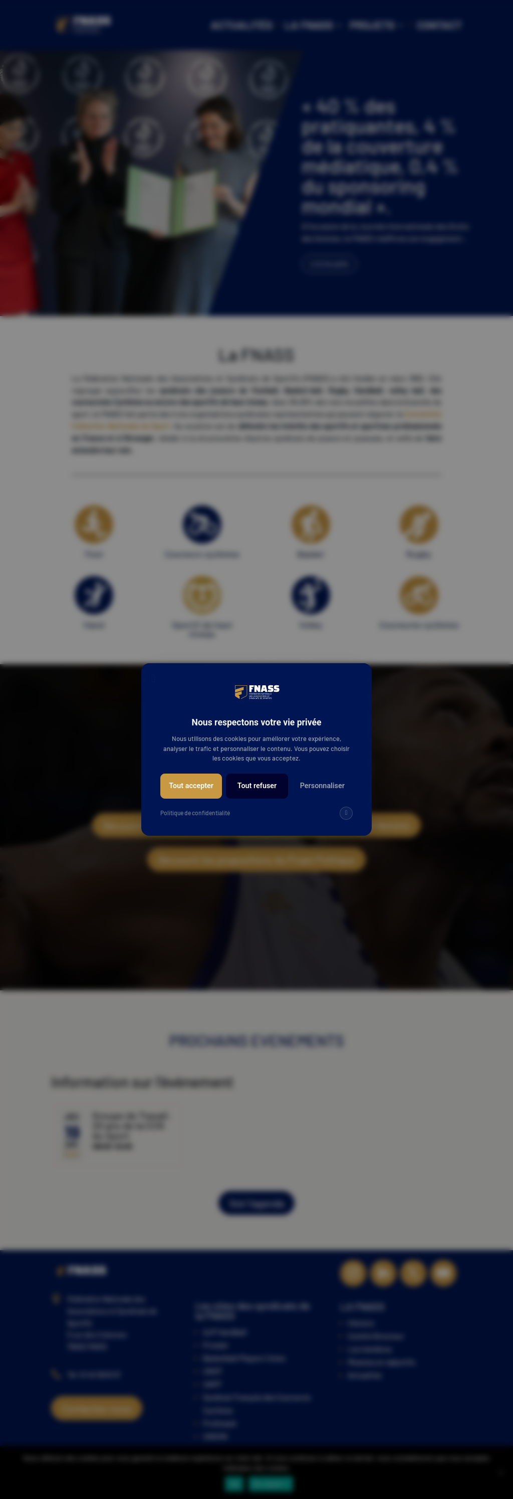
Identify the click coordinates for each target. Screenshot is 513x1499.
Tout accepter (191, 786)
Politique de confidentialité (195, 812)
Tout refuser (257, 786)
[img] (346, 813)
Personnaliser (322, 786)
